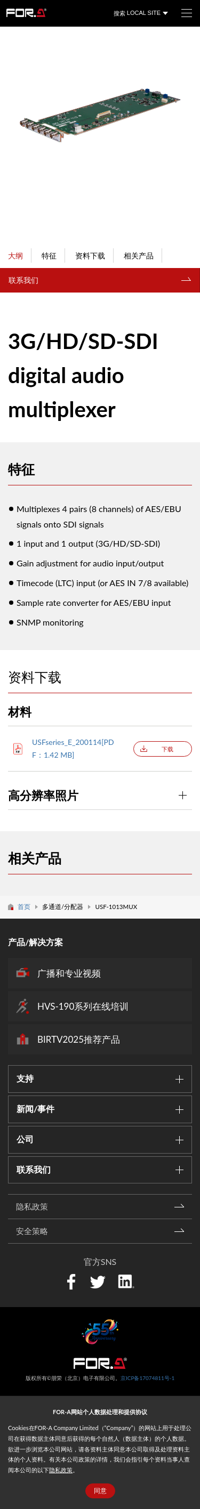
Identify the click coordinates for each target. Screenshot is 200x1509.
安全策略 (32, 1231)
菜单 (182, 9)
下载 (167, 748)
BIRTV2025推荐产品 (78, 1039)
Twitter (97, 1281)
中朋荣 (100, 1363)
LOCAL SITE (144, 13)
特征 (49, 255)
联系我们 (23, 280)
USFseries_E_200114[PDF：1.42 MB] (73, 748)
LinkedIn (126, 1280)
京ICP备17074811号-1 (147, 1378)
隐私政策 (61, 1469)
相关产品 (139, 255)
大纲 (15, 255)
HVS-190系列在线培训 (83, 1006)
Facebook (71, 1281)
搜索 (119, 13)
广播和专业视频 (69, 973)
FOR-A (26, 13)
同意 (100, 1491)
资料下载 (90, 255)
